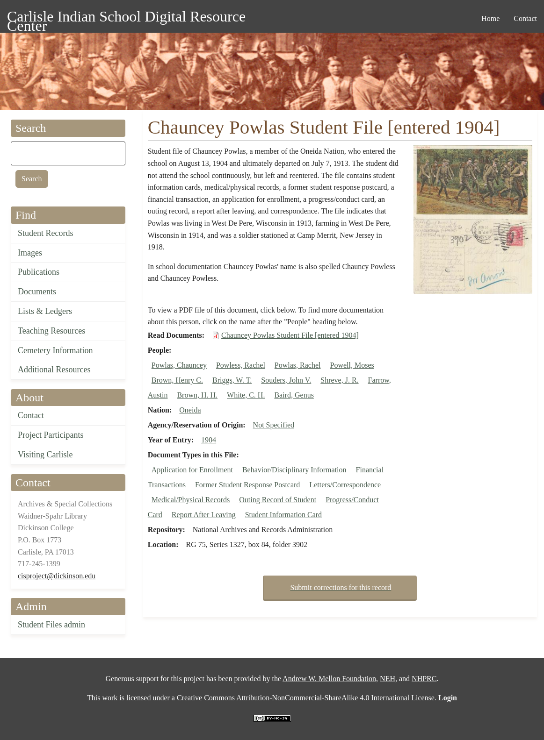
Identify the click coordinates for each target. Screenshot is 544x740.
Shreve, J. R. (339, 380)
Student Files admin (51, 624)
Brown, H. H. (197, 395)
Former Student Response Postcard (247, 485)
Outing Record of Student (277, 500)
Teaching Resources (51, 330)
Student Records (45, 233)
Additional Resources (54, 369)
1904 (208, 440)
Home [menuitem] (490, 18)
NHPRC (424, 679)
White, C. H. (246, 395)
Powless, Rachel (240, 365)
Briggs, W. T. (232, 380)
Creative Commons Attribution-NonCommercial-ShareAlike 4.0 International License (306, 698)
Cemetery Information (55, 350)
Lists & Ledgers (45, 311)
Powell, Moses (352, 365)
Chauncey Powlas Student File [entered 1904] (290, 335)
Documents (37, 291)
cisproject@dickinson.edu (56, 576)
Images (30, 252)
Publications (38, 272)
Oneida (190, 410)
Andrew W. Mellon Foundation (329, 679)
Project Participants (50, 435)
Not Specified (273, 425)
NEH (387, 679)
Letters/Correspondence (345, 485)
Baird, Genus (293, 395)
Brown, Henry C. (177, 380)
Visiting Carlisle (45, 454)
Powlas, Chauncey (179, 365)
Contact (31, 415)
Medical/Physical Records (191, 500)
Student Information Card (283, 515)
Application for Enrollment (192, 470)
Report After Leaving (204, 515)
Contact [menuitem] (525, 18)
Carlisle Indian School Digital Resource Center (126, 18)
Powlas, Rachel (298, 365)
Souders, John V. (286, 380)
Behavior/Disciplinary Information (294, 470)
